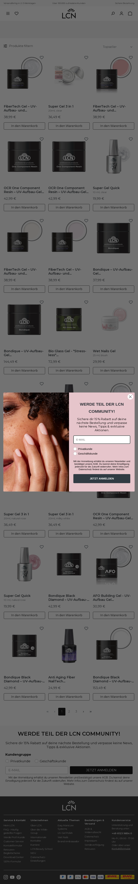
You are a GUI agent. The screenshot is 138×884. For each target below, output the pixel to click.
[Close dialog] (130, 397)
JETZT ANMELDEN (102, 478)
